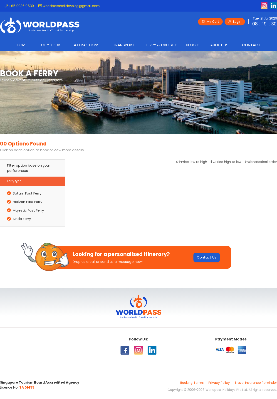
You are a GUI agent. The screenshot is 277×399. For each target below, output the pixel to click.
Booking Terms (192, 382)
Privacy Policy (219, 382)
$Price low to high (191, 162)
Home (22, 45)
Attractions (86, 45)
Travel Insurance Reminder (256, 382)
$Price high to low (225, 162)
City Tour (50, 45)
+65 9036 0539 (19, 5)
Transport (123, 45)
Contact (251, 45)
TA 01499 (26, 387)
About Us (219, 45)
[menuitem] (22, 46)
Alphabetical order (261, 162)
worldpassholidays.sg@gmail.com (69, 5)
